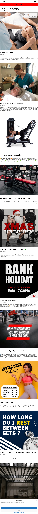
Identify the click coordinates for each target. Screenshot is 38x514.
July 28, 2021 (2, 454)
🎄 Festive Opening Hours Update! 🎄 (13, 249)
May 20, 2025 (2, 105)
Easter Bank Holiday (7, 402)
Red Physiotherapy (6, 52)
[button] (36, 500)
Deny (19, 510)
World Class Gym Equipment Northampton (15, 351)
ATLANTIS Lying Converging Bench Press (15, 198)
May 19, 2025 (2, 200)
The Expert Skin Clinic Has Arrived (12, 104)
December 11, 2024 (3, 251)
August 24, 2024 (3, 302)
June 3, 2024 (2, 352)
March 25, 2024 (2, 404)
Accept (19, 507)
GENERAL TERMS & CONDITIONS (19, 512)
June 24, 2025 (2, 54)
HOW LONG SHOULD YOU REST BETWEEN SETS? (18, 452)
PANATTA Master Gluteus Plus (10, 155)
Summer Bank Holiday (8, 301)
